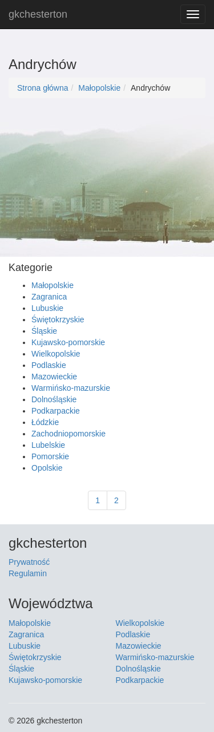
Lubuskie (47, 308)
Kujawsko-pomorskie (68, 342)
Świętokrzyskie (57, 319)
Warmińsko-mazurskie (70, 388)
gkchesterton (38, 14)
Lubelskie (48, 445)
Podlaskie (48, 365)
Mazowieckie (54, 376)
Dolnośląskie (53, 399)
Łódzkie (45, 422)
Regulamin (28, 573)
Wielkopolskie (55, 353)
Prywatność (29, 562)
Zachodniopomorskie (68, 433)
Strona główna (42, 87)
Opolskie (46, 467)
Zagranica (49, 296)
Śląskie (44, 330)
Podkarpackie (55, 410)
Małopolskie (99, 87)
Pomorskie (50, 456)
